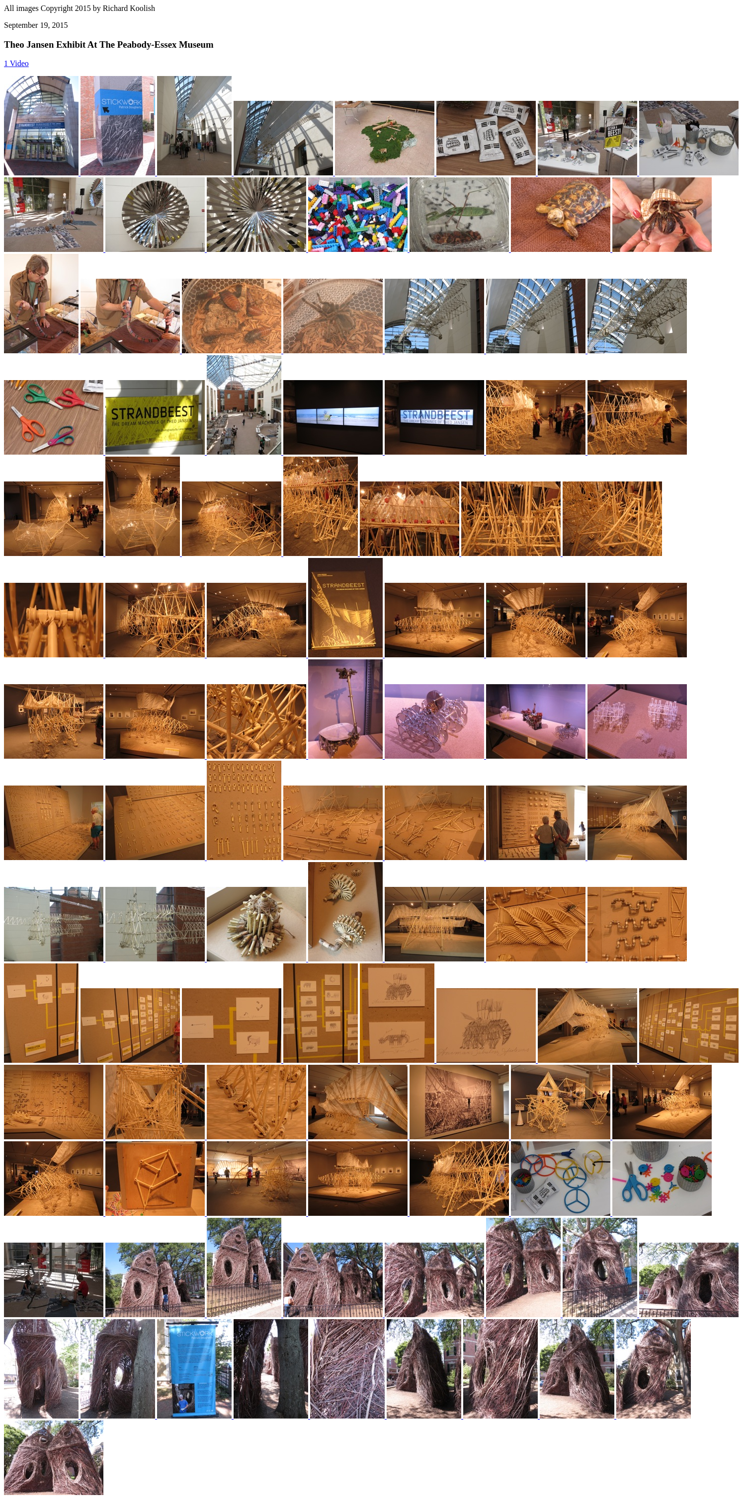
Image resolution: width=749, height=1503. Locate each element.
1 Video (16, 63)
